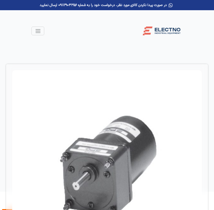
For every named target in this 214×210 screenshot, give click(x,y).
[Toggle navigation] (37, 31)
